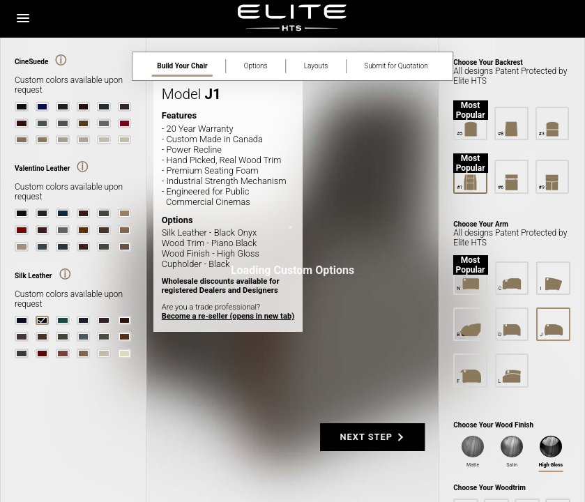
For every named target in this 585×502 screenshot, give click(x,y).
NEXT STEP (366, 437)
